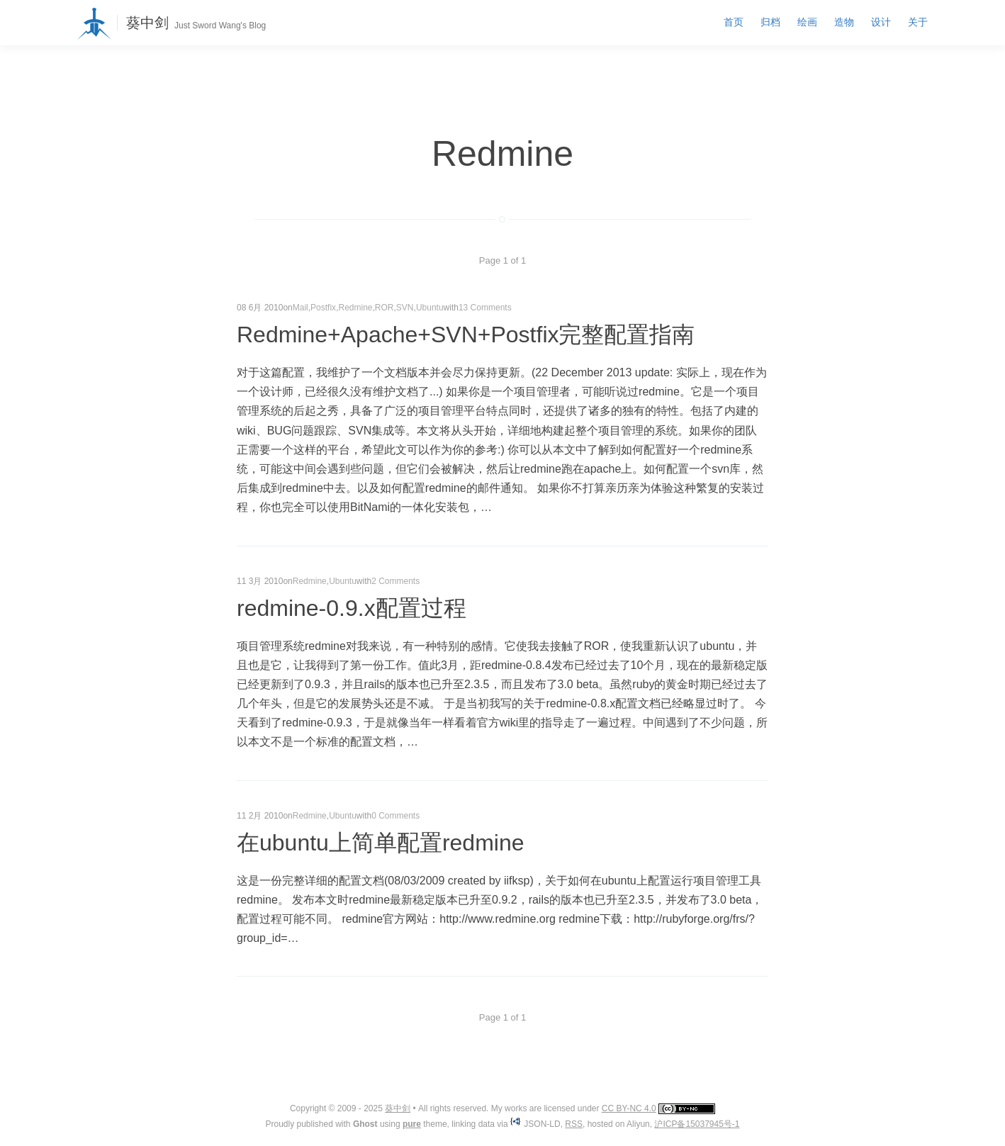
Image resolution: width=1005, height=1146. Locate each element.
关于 (918, 22)
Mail (300, 308)
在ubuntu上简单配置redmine (380, 842)
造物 (844, 22)
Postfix (323, 308)
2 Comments (395, 581)
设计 (881, 22)
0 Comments (395, 816)
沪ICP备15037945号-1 (696, 1124)
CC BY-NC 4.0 (629, 1108)
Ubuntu (430, 308)
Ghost (365, 1124)
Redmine (355, 308)
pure (412, 1124)
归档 (770, 22)
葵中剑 (147, 22)
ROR (384, 308)
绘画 (807, 22)
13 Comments (485, 308)
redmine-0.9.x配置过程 (351, 608)
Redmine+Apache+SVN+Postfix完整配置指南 (466, 334)
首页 (733, 22)
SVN (405, 308)
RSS (574, 1124)
